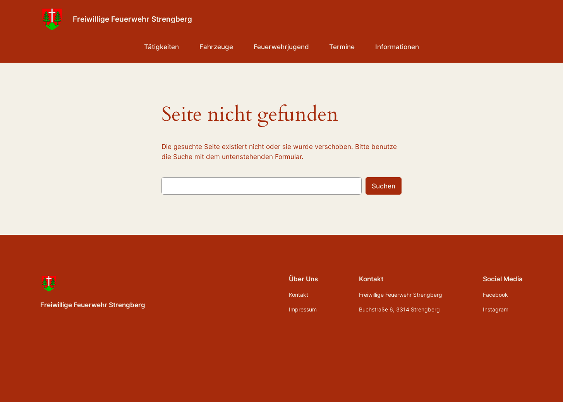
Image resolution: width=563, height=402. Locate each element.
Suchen (383, 186)
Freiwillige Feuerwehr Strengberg (132, 19)
